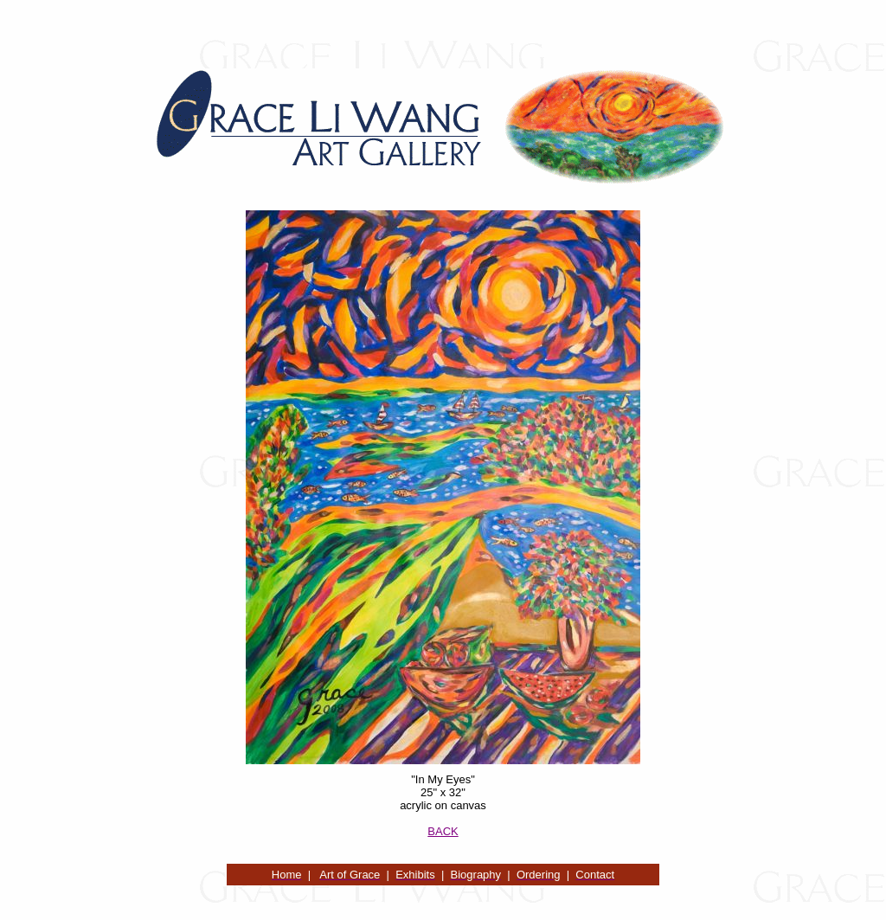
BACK (442, 831)
